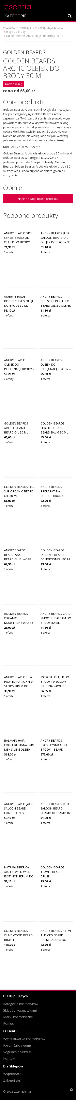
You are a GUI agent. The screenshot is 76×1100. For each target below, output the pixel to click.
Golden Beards (24, 52)
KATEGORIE (15, 16)
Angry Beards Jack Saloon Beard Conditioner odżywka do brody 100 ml (19, 812)
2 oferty (8, 379)
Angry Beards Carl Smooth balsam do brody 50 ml (56, 618)
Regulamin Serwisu (17, 1052)
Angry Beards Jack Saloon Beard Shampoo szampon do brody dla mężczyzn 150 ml (55, 812)
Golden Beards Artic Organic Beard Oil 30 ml (16, 427)
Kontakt (9, 1058)
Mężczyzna (26, 27)
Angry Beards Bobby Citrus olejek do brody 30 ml (19, 301)
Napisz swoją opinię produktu (38, 199)
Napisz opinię (13, 84)
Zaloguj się (11, 1080)
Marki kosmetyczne (18, 1017)
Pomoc (8, 1023)
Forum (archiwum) (17, 1045)
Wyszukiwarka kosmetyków (24, 1039)
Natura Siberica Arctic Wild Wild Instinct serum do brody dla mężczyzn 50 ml (18, 876)
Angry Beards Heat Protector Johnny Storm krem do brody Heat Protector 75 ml (19, 686)
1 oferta (9, 252)
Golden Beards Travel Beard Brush (52, 871)
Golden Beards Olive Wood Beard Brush (18, 935)
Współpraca (12, 1074)
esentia (17, 5)
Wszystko (9, 27)
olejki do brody (16, 32)
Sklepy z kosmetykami (20, 1010)
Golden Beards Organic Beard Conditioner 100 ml (56, 554)
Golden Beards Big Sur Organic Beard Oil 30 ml (19, 491)
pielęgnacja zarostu (50, 27)
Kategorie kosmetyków (20, 1004)
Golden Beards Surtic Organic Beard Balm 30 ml (54, 427)
